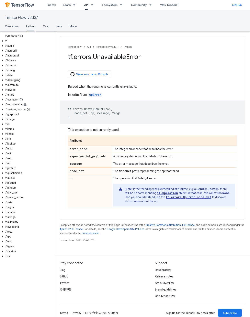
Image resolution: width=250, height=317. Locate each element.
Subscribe (230, 313)
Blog (62, 270)
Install (51, 5)
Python (128, 46)
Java (59, 26)
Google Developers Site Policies (125, 229)
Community (139, 5)
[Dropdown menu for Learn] (75, 5)
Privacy (76, 313)
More (73, 26)
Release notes (164, 276)
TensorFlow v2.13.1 (22, 17)
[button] (26, 41)
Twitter (64, 283)
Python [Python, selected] (30, 26)
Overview (12, 26)
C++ (45, 26)
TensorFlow (75, 46)
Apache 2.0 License (71, 229)
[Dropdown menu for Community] (152, 5)
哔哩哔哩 (65, 289)
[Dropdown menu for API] (93, 5)
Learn (67, 5)
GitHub (237, 5)
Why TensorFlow (171, 5)
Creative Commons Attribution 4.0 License (170, 224)
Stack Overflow (164, 283)
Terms (64, 313)
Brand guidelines (165, 289)
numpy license (90, 233)
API (89, 46)
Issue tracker (163, 270)
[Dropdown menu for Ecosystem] (122, 5)
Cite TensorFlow (165, 296)
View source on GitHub (89, 74)
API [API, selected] (86, 5)
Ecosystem (109, 5)
